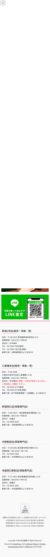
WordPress (17, 544)
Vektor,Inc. (29, 546)
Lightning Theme (31, 544)
